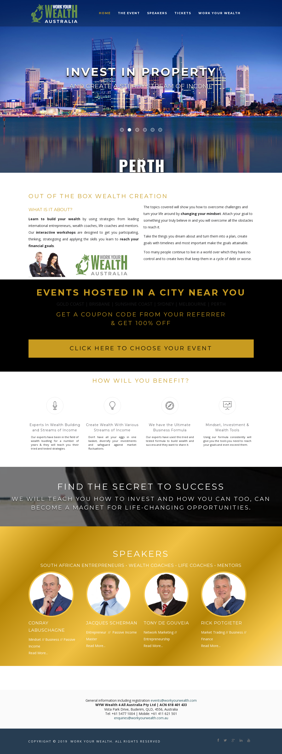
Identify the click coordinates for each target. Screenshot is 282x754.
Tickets (182, 13)
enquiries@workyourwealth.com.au (141, 718)
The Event (129, 13)
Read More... (38, 653)
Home (105, 13)
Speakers (157, 13)
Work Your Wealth (219, 13)
